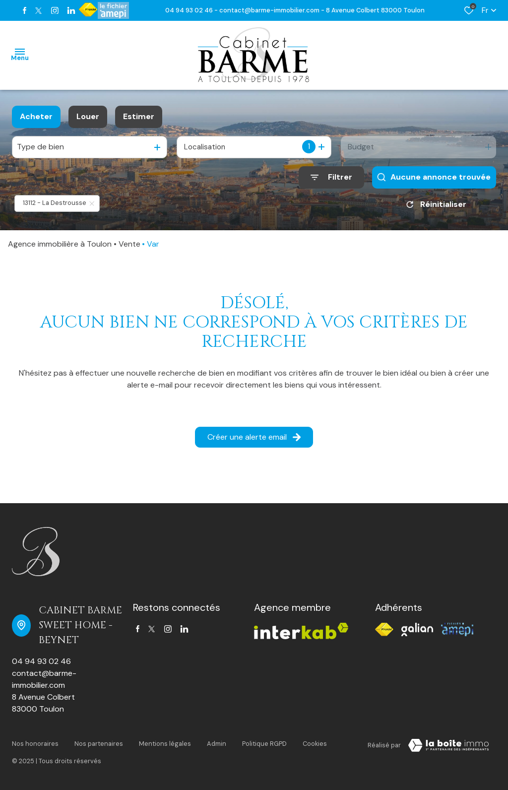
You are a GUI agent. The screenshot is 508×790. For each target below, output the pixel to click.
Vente (129, 244)
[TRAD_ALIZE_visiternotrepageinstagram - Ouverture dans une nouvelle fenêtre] (55, 10)
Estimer (138, 116)
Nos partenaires (98, 743)
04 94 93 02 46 (41, 661)
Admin (216, 743)
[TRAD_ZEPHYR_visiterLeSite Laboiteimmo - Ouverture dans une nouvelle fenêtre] (448, 745)
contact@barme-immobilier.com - (272, 10)
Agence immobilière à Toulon (60, 244)
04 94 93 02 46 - (192, 10)
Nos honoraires (35, 743)
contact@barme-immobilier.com (44, 679)
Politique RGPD (264, 743)
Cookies (315, 743)
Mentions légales (165, 743)
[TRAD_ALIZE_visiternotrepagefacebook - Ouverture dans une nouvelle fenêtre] (24, 10)
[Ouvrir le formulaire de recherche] (331, 177)
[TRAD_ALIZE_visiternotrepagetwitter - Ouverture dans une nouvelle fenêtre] (38, 10)
